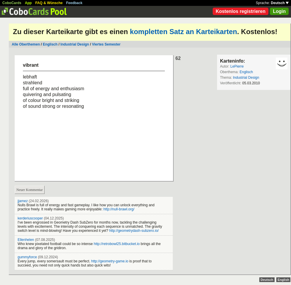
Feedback (74, 3)
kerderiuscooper (30, 218)
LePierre (236, 66)
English (283, 279)
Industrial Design (74, 44)
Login (279, 11)
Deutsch (280, 3)
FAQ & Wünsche (48, 3)
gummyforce (27, 257)
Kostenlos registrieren (240, 11)
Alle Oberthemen (26, 44)
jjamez (23, 201)
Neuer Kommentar (29, 190)
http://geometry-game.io (109, 261)
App (28, 3)
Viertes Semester (106, 44)
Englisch (50, 44)
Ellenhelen (26, 240)
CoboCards (11, 3)
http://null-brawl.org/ (119, 209)
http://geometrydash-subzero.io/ (134, 231)
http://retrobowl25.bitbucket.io (117, 244)
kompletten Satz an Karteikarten (183, 32)
